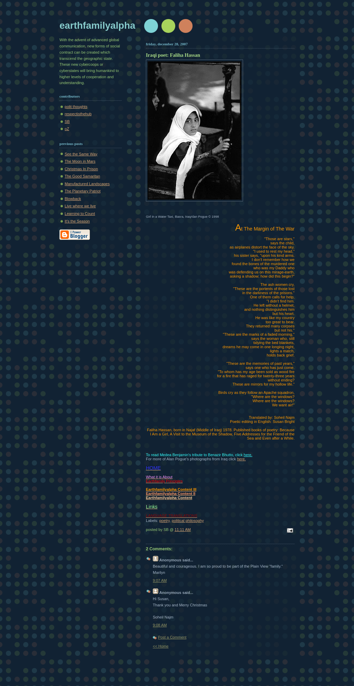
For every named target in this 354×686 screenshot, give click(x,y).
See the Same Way (81, 154)
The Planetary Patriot (83, 191)
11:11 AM (183, 529)
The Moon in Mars (80, 161)
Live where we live (80, 206)
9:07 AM (160, 580)
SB (67, 121)
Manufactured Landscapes (87, 184)
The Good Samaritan (82, 176)
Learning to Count (80, 213)
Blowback (73, 199)
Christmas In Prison (81, 169)
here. (248, 455)
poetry (164, 520)
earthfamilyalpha (97, 25)
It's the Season (77, 221)
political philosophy (188, 520)
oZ (67, 129)
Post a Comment (172, 637)
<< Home (160, 646)
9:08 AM (160, 625)
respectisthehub (78, 114)
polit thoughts (76, 107)
